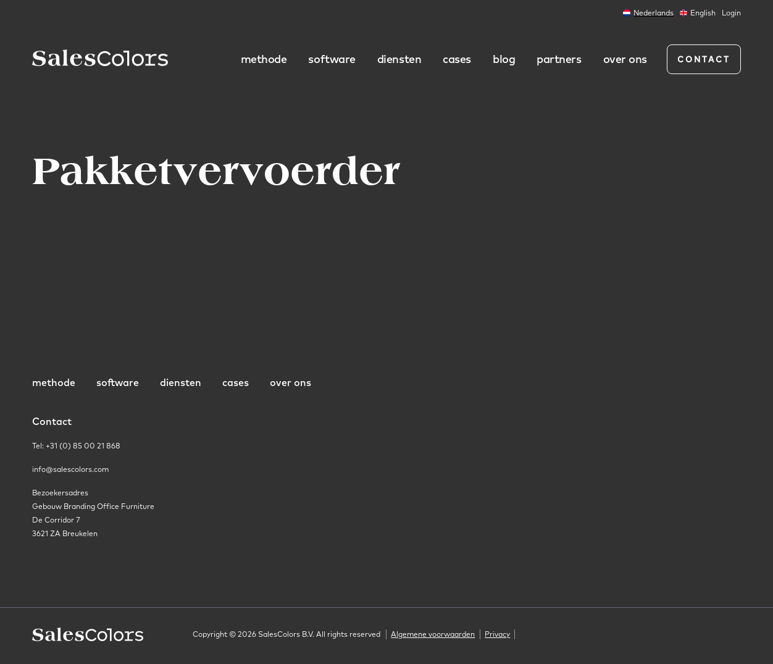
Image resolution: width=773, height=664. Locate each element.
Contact (703, 59)
